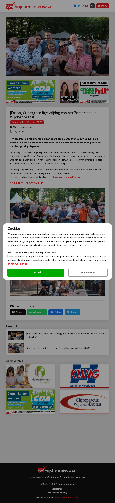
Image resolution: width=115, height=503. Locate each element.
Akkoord (36, 272)
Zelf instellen (88, 272)
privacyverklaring (17, 263)
